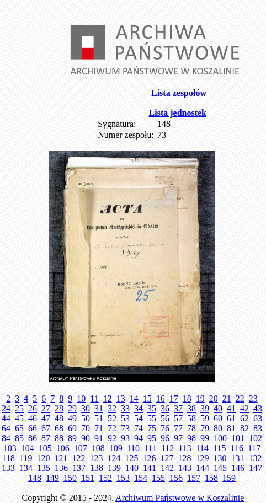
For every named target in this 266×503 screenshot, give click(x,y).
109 (116, 448)
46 (32, 418)
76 (165, 428)
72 (112, 428)
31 (98, 408)
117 (254, 448)
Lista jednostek (177, 112)
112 (167, 448)
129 (202, 458)
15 (147, 398)
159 (229, 478)
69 (72, 428)
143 (184, 468)
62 (244, 418)
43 (257, 408)
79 (204, 428)
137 (79, 468)
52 (112, 418)
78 (191, 428)
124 (113, 458)
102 (255, 438)
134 (26, 468)
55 (151, 418)
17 (173, 398)
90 (85, 438)
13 (120, 398)
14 (134, 398)
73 (125, 428)
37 (178, 408)
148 (34, 478)
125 (131, 458)
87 (45, 438)
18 (187, 398)
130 (219, 458)
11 (94, 398)
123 (96, 458)
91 (98, 438)
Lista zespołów (178, 93)
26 (32, 408)
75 (151, 428)
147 (255, 468)
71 (98, 428)
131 (237, 458)
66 (32, 428)
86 (32, 438)
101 (237, 438)
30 (85, 408)
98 (191, 438)
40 (218, 408)
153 (123, 478)
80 (218, 428)
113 (184, 448)
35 (151, 408)
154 (140, 478)
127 (166, 458)
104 (27, 448)
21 (226, 398)
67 (45, 428)
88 (59, 438)
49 (72, 418)
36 (165, 408)
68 (59, 428)
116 (237, 448)
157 (193, 478)
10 (81, 398)
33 (125, 408)
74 (138, 428)
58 (191, 418)
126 (149, 458)
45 (19, 418)
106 (63, 448)
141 (149, 468)
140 (132, 468)
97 (178, 438)
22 (240, 398)
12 (107, 398)
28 (59, 408)
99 (204, 438)
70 (85, 428)
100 (220, 438)
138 (96, 468)
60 (218, 418)
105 (45, 448)
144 (202, 468)
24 (6, 408)
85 (19, 438)
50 (85, 418)
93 (125, 438)
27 (45, 408)
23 (253, 398)
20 (213, 398)
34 (138, 408)
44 (6, 418)
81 (231, 428)
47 (45, 418)
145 (220, 468)
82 (244, 428)
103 (10, 448)
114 (202, 448)
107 (80, 448)
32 (112, 408)
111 (150, 448)
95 (151, 438)
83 (257, 428)
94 (138, 438)
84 (6, 438)
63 (257, 418)
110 (133, 448)
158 (211, 478)
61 (231, 418)
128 (184, 458)
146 (237, 468)
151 (87, 478)
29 (72, 408)
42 (244, 408)
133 (8, 468)
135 (43, 468)
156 (176, 478)
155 (158, 478)
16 (160, 398)
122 (78, 458)
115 (219, 448)
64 (6, 428)
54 (138, 418)
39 (204, 408)
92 (112, 438)
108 (98, 448)
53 (125, 418)
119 (25, 458)
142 (167, 468)
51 (98, 418)
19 (200, 398)
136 (61, 468)
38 (191, 408)
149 (52, 478)
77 (178, 428)
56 (165, 418)
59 (204, 418)
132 (255, 458)
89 (72, 438)
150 (70, 478)
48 (59, 418)
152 (105, 478)
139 (114, 468)
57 (178, 418)
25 (19, 408)
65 (19, 428)
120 (43, 458)
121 (60, 458)
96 (165, 438)
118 (8, 458)
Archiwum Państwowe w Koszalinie (179, 497)
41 (231, 408)
